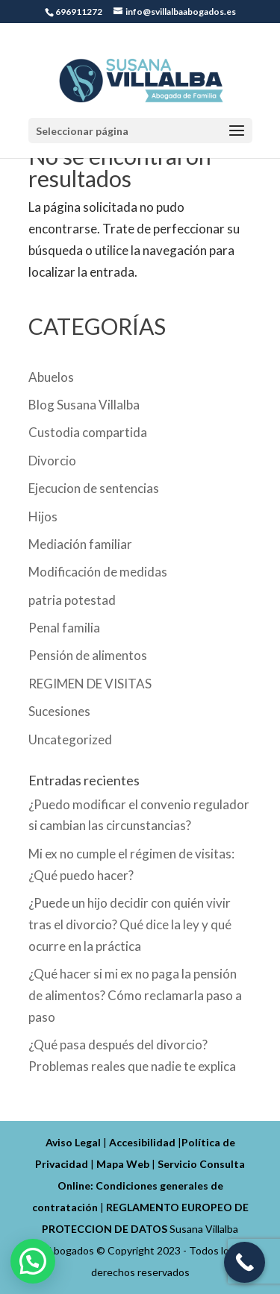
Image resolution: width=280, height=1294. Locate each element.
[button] (32, 1261)
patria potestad (72, 600)
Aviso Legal (73, 1142)
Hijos (42, 516)
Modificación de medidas (97, 572)
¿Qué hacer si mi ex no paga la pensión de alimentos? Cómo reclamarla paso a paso (135, 995)
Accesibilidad (142, 1142)
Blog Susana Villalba (84, 404)
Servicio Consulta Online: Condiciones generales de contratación (139, 1185)
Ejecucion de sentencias (93, 488)
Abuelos (51, 377)
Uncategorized (70, 739)
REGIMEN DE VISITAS (90, 683)
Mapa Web (122, 1164)
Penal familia (64, 627)
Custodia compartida (87, 432)
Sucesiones (59, 711)
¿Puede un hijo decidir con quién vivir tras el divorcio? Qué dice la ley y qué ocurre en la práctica (129, 924)
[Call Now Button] (244, 1262)
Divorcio (52, 460)
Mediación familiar (80, 544)
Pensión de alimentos (87, 655)
